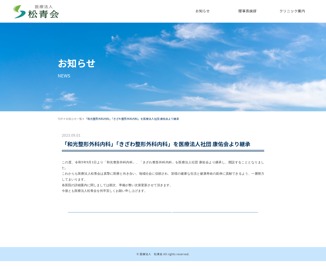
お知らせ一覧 (74, 119)
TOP (60, 119)
